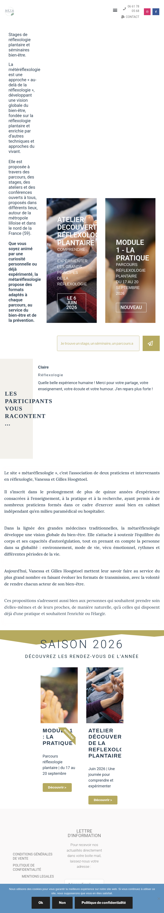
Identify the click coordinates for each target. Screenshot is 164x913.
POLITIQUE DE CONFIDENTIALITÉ (27, 868)
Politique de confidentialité (104, 903)
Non (62, 903)
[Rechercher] (151, 343)
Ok (40, 903)
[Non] (159, 898)
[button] (115, 10)
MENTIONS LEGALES (38, 877)
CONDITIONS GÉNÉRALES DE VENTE (32, 857)
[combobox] (98, 343)
